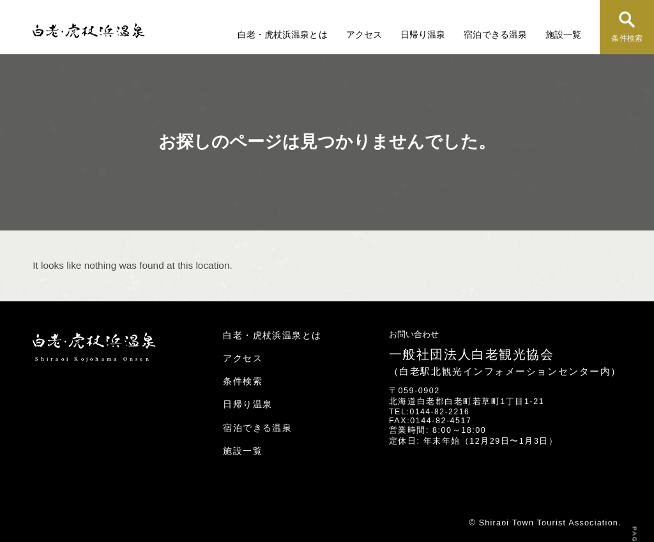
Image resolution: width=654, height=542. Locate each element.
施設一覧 (563, 34)
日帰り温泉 (424, 34)
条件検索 (627, 38)
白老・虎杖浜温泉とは (284, 34)
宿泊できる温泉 (495, 34)
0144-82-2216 (440, 411)
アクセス (365, 34)
